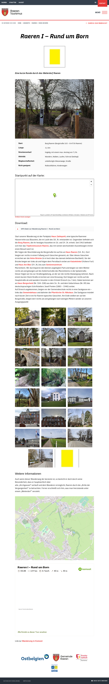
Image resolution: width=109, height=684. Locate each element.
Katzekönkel (76, 261)
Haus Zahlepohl (58, 236)
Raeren (4, 2)
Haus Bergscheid (25, 283)
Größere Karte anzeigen (22, 217)
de (95, 2)
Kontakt (102, 3)
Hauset (21, 2)
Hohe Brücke (36, 258)
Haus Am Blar (25, 265)
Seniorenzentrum (54, 265)
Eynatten (12, 2)
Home (19, 23)
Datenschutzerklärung (11, 681)
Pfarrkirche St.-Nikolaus (62, 292)
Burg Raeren (24, 243)
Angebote (26, 23)
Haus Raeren (71, 252)
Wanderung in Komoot (32, 641)
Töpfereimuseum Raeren (37, 246)
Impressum (27, 681)
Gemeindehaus (30, 292)
